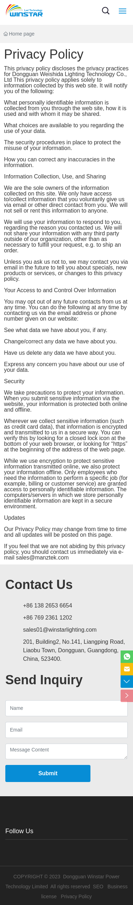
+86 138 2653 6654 (47, 606)
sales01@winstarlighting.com (59, 630)
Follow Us (19, 831)
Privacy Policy (76, 896)
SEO (98, 886)
